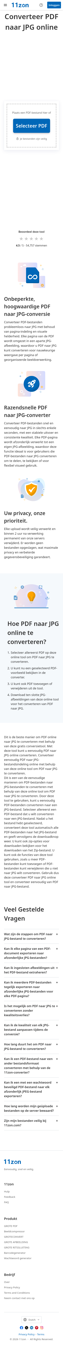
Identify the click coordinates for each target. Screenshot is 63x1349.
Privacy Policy (12, 1287)
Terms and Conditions (17, 1292)
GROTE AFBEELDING (16, 1242)
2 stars (26, 238)
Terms (40, 1334)
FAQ (6, 1202)
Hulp (7, 1191)
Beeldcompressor (14, 1231)
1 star (21, 238)
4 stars (36, 238)
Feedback (9, 1196)
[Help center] (41, 5)
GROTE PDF (10, 1226)
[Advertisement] (31, 65)
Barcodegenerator (15, 1252)
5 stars (41, 238)
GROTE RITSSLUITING (16, 1247)
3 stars (31, 238)
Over (7, 1282)
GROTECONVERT (14, 1236)
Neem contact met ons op (19, 1298)
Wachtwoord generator (17, 1258)
